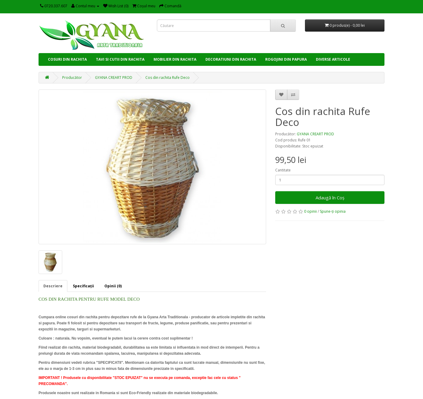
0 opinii (310, 211)
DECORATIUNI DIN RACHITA (230, 59)
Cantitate (283, 170)
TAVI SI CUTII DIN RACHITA (120, 59)
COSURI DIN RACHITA (67, 59)
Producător (72, 77)
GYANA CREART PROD (113, 77)
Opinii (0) (113, 286)
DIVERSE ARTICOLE (333, 59)
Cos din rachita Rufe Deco (167, 77)
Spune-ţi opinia (333, 211)
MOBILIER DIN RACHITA (175, 59)
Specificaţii (83, 286)
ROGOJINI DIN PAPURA (286, 59)
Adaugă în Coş (330, 197)
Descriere (53, 286)
